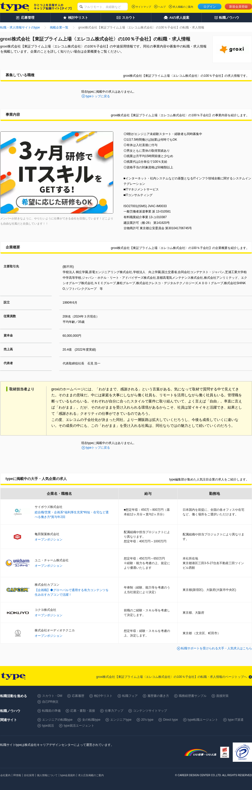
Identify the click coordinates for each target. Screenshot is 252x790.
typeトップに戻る (98, 96)
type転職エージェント (203, 719)
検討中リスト (103, 696)
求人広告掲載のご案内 (91, 775)
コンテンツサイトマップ (150, 710)
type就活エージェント (79, 725)
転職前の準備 (51, 710)
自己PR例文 (50, 702)
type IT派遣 (236, 719)
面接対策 (222, 696)
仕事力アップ (114, 710)
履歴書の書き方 (158, 696)
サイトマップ (143, 6)
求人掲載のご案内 (183, 6)
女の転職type (91, 719)
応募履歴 (78, 696)
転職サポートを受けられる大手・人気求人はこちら (216, 648)
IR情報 (17, 775)
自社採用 (29, 775)
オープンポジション (48, 539)
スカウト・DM (52, 696)
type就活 (48, 725)
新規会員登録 (238, 6)
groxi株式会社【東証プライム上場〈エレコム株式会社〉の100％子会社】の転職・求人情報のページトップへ (171, 677)
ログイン (209, 6)
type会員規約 (68, 775)
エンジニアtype (121, 719)
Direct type (170, 719)
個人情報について (47, 775)
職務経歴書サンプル (193, 696)
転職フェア (130, 696)
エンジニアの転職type (57, 719)
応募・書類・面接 (82, 710)
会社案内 (5, 775)
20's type (147, 719)
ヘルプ (162, 6)
